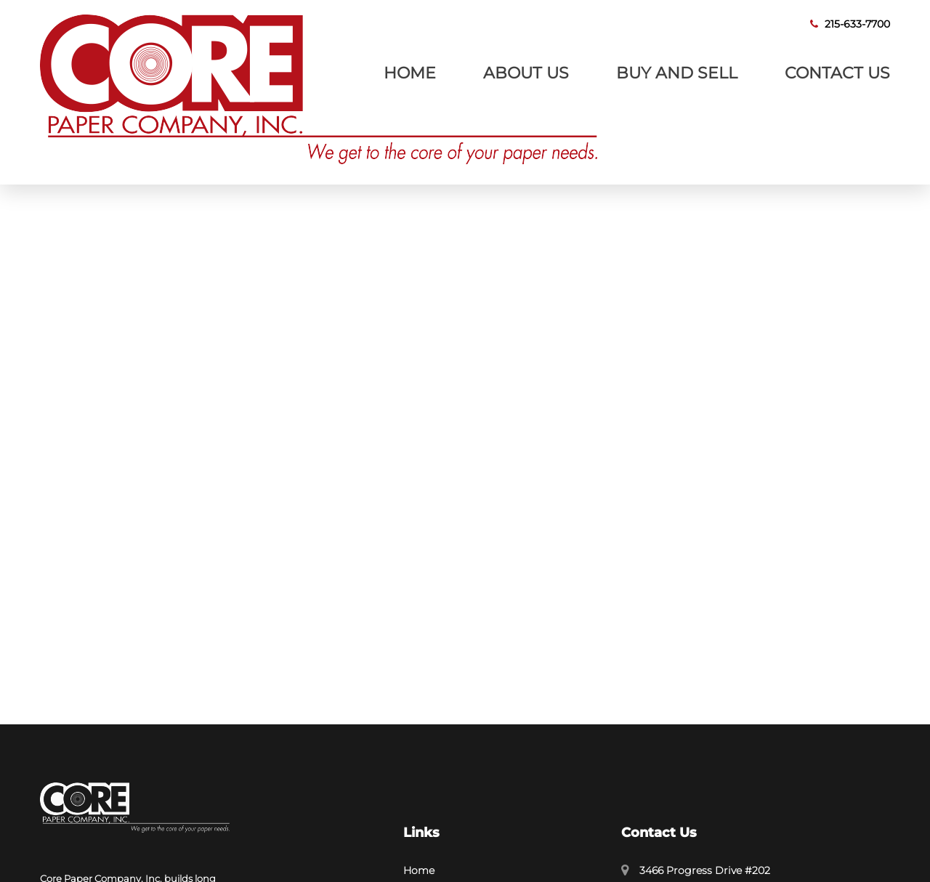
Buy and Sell (676, 72)
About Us (526, 72)
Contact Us (837, 72)
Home (410, 72)
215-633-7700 (850, 24)
